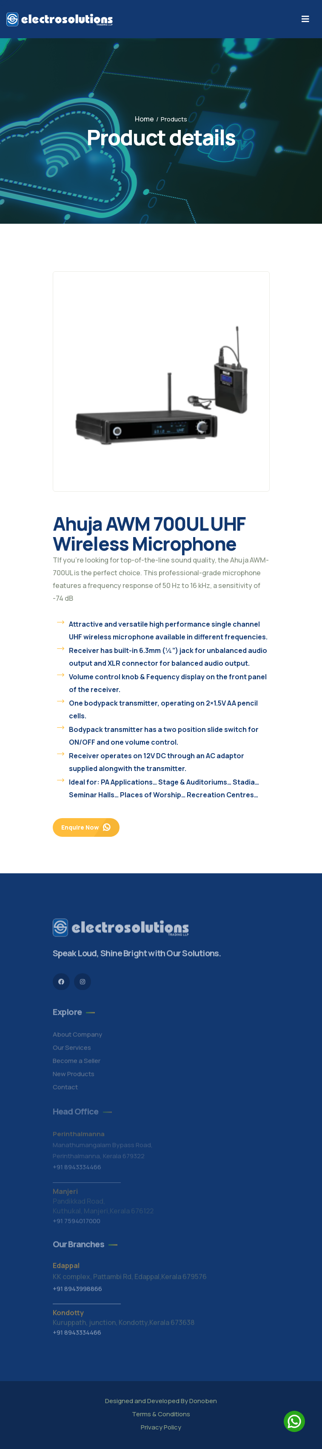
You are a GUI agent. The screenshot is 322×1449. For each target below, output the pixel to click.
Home (144, 119)
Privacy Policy (161, 1427)
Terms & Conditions (161, 1414)
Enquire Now (86, 827)
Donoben (203, 1400)
